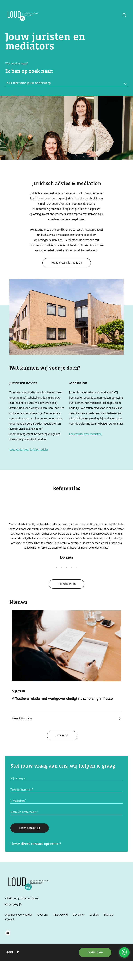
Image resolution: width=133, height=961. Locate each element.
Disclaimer (79, 914)
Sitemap (108, 914)
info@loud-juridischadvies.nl (21, 898)
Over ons (42, 914)
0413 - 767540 (13, 904)
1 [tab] (56, 568)
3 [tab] (66, 568)
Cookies (94, 914)
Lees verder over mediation (85, 436)
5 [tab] (77, 568)
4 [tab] (71, 568)
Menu (9, 952)
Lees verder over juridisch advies (28, 451)
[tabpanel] (66, 535)
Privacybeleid (60, 914)
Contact (9, 919)
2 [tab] (61, 568)
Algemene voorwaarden (18, 914)
